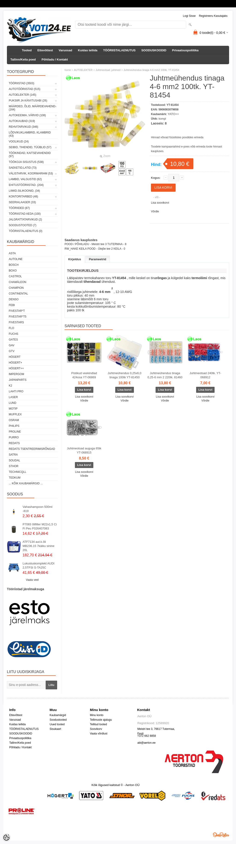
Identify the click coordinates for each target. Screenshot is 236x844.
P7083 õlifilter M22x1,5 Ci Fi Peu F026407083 (40, 526)
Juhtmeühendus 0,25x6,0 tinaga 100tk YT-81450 (124, 375)
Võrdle (155, 211)
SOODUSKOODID (153, 50)
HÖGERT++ (16, 368)
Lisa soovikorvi (160, 202)
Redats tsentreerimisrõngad (32, 449)
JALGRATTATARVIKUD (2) (25, 219)
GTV (12, 351)
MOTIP (13, 408)
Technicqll (17, 472)
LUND (12, 403)
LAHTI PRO (16, 391)
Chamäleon (17, 282)
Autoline (16, 259)
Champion (16, 287)
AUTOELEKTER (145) (22, 94)
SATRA (13, 454)
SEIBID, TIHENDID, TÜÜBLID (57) (30, 147)
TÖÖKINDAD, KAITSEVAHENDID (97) (30, 154)
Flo (11, 328)
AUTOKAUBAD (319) (22, 121)
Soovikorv (96, 729)
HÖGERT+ (15, 362)
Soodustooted (58, 719)
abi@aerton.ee (146, 742)
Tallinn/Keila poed (23, 59)
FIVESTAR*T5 (17, 316)
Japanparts (18, 380)
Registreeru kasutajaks (213, 15)
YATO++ (173, 114)
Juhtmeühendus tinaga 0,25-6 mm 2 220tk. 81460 (165, 375)
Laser (13, 397)
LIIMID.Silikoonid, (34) (24, 190)
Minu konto (96, 715)
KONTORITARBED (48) (23, 196)
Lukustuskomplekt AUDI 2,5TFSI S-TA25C (38, 565)
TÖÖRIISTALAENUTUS (119, 50)
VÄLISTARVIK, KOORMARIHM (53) (31, 173)
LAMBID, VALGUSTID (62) (25, 179)
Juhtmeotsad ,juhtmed (108, 70)
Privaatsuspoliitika (185, 50)
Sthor (13, 466)
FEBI (12, 305)
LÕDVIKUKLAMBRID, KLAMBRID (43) (30, 134)
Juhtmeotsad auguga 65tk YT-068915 (84, 450)
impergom (16, 374)
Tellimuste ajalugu (101, 719)
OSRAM (14, 420)
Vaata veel (32, 579)
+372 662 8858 (146, 735)
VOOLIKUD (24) (19, 141)
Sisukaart (55, 729)
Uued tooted (57, 724)
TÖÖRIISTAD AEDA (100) (25, 213)
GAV (11, 345)
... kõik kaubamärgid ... (26, 483)
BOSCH (14, 264)
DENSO (14, 299)
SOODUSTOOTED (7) (22, 225)
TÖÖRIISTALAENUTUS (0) (25, 231)
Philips (14, 426)
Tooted (27, 50)
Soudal (14, 460)
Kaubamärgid (58, 715)
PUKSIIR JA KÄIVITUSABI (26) (28, 100)
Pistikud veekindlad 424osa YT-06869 (84, 375)
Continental (18, 293)
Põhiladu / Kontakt (54, 59)
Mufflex (15, 414)
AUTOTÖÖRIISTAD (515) (24, 89)
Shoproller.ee (221, 834)
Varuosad (65, 50)
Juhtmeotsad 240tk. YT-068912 (205, 375)
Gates (13, 339)
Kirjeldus (74, 259)
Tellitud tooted (98, 724)
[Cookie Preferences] (6, 837)
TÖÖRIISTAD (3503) (21, 83)
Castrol (15, 276)
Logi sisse (189, 15)
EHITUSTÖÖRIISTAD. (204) (26, 185)
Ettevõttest (45, 50)
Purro (14, 437)
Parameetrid (97, 259)
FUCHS (13, 333)
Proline (15, 431)
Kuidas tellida (87, 50)
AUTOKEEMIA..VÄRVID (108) (27, 115)
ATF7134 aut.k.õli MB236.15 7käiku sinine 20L (38, 546)
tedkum (15, 477)
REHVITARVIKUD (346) (23, 126)
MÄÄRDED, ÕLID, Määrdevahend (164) (32, 108)
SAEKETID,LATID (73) (22, 167)
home (68, 70)
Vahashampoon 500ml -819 (37, 509)
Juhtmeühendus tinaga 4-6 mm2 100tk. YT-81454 (151, 70)
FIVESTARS (16, 322)
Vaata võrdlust (98, 733)
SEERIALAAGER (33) (22, 202)
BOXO (13, 270)
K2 (10, 385)
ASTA (12, 253)
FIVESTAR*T (17, 310)
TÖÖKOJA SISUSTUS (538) (26, 162)
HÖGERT (15, 356)
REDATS (14, 443)
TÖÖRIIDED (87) (19, 208)
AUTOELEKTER (83, 70)
